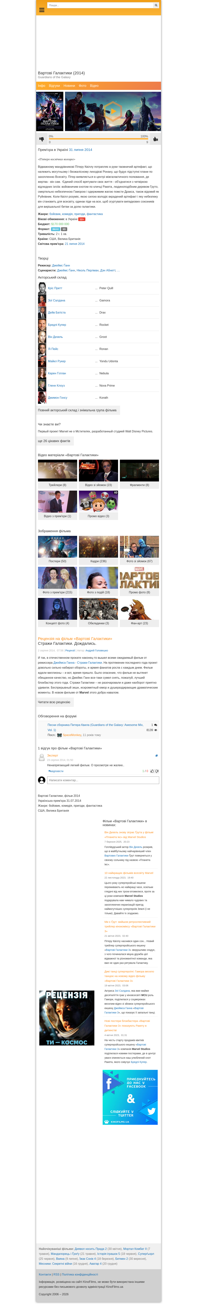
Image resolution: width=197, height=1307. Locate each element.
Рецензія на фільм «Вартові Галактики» (75, 638)
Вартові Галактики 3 (118, 949)
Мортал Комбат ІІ (135, 1248)
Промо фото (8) (139, 592)
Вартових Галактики (116, 855)
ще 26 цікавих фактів (54, 441)
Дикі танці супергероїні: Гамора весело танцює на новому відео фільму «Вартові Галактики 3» (129, 976)
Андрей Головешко (97, 650)
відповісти (56, 771)
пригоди (79, 214)
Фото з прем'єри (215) (57, 592)
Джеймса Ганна (64, 662)
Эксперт (52, 755)
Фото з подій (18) (98, 592)
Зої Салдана (122, 990)
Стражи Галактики (89, 662)
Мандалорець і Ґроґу (65, 1253)
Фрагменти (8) (139, 485)
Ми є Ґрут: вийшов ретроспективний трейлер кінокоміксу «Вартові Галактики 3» (130, 926)
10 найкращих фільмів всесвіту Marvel (128, 872)
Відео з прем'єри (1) (57, 516)
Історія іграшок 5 (108, 1253)
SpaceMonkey (72, 735)
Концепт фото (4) (57, 623)
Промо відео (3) (98, 516)
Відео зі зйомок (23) (98, 485)
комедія (67, 214)
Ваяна (60, 1258)
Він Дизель (135, 847)
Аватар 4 (95, 1263)
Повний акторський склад (77, 410)
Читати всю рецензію (54, 702)
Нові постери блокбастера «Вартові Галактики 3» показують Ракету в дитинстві (127, 1025)
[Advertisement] (98, 41)
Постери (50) (57, 561)
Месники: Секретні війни (55, 1263)
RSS (56, 1274)
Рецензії (70, 650)
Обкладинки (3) (98, 623)
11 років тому (92, 735)
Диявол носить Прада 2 (91, 1248)
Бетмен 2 (121, 1258)
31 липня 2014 (80, 150)
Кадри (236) (98, 561)
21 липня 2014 (75, 243)
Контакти (45, 1274)
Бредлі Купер (139, 1062)
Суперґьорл (146, 1253)
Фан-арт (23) (139, 623)
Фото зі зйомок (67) (139, 561)
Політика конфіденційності (80, 1274)
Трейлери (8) (57, 485)
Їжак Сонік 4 (87, 1258)
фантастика (95, 214)
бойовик (54, 214)
